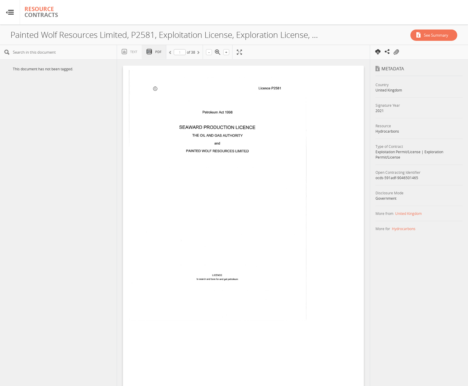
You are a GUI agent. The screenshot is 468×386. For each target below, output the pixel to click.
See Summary (436, 35)
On (396, 52)
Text (133, 51)
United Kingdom (408, 213)
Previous (171, 53)
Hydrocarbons (403, 228)
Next (198, 53)
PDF (158, 51)
